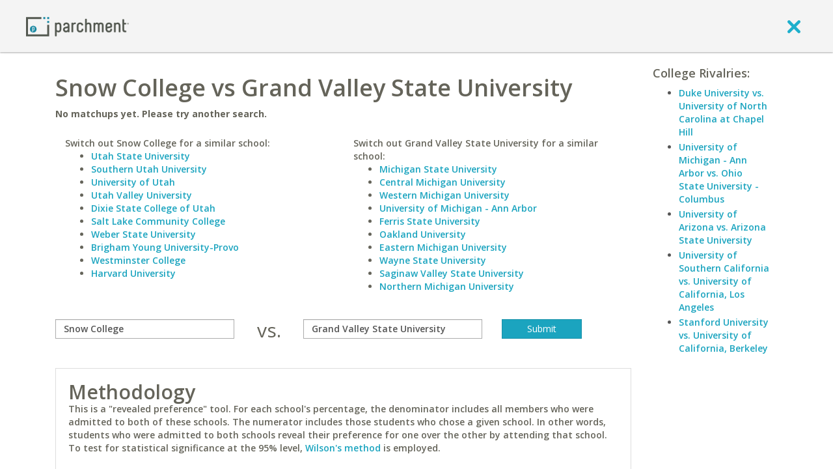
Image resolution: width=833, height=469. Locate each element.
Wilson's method (343, 448)
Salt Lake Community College (158, 221)
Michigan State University (438, 169)
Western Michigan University (444, 195)
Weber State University (143, 234)
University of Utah (133, 182)
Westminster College (138, 260)
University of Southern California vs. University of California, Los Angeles (724, 281)
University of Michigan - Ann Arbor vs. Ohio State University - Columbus (719, 173)
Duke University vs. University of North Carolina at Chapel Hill (723, 112)
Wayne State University (432, 260)
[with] (392, 329)
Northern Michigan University (446, 286)
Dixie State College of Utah (153, 208)
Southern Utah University (149, 169)
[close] (794, 26)
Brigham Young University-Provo (165, 247)
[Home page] (77, 26)
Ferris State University (429, 221)
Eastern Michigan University (443, 247)
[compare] (144, 329)
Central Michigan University (442, 182)
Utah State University (140, 156)
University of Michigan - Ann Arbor (458, 208)
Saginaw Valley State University (451, 273)
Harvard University (133, 273)
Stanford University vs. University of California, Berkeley (724, 335)
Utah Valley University (141, 195)
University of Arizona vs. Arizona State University (722, 227)
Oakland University (422, 234)
